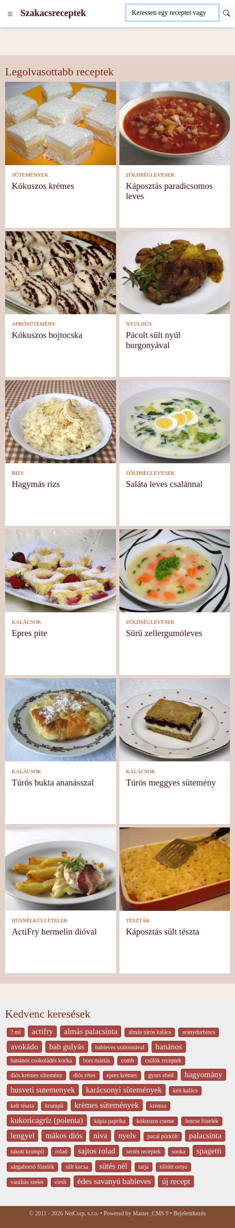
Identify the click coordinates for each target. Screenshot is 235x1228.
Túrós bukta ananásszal (53, 782)
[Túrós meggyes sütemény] (174, 719)
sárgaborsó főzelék (32, 1167)
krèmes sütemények (107, 1105)
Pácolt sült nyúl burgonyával (153, 340)
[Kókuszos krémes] (60, 122)
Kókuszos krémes (43, 186)
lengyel (22, 1135)
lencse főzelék (201, 1121)
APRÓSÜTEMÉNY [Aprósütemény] (34, 324)
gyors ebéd (161, 1075)
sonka (178, 1151)
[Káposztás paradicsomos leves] (174, 122)
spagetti (209, 1150)
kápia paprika (109, 1121)
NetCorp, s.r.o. (81, 1213)
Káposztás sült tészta (162, 931)
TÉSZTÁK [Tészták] (138, 921)
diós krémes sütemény (36, 1075)
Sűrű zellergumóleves (164, 633)
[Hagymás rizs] (60, 420)
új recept (176, 1181)
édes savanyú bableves (114, 1181)
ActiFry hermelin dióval (54, 931)
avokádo (24, 1046)
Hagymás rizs (36, 484)
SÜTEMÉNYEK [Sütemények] (30, 175)
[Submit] (226, 12)
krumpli (54, 1106)
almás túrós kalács (149, 1032)
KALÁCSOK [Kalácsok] (26, 622)
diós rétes (84, 1075)
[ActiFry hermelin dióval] (60, 868)
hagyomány (204, 1074)
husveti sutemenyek (43, 1089)
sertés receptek (143, 1151)
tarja (143, 1167)
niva (100, 1135)
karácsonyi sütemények (124, 1089)
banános (168, 1046)
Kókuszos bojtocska (47, 335)
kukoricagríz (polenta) (47, 1120)
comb (127, 1060)
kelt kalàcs (185, 1090)
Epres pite (29, 633)
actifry (42, 1031)
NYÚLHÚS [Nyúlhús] (139, 324)
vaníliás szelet (27, 1182)
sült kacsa (76, 1167)
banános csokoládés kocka (41, 1060)
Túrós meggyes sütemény (171, 782)
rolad (61, 1151)
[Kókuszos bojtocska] (60, 271)
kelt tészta (22, 1106)
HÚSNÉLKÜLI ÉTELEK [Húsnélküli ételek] (40, 921)
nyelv (127, 1135)
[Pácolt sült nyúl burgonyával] (174, 271)
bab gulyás (66, 1046)
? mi (16, 1032)
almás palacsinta (90, 1031)
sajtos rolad (96, 1150)
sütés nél (113, 1166)
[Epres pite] (60, 570)
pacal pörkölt (162, 1136)
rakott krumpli (27, 1151)
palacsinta (205, 1135)
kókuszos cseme (155, 1121)
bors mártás (96, 1060)
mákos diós (63, 1135)
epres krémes (122, 1075)
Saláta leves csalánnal (164, 484)
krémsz (158, 1106)
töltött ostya (173, 1167)
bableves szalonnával (119, 1047)
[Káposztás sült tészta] (174, 868)
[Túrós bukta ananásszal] (60, 719)
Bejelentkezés (190, 1213)
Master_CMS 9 (150, 1213)
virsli (60, 1182)
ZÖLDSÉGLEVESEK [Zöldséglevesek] (150, 175)
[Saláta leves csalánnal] (174, 420)
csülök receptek (163, 1060)
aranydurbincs (198, 1032)
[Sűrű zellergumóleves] (174, 570)
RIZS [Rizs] (18, 473)
